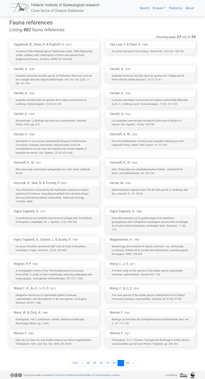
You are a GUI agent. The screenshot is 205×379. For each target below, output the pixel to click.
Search (144, 8)
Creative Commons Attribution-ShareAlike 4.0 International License (82, 375)
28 (88, 363)
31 (107, 363)
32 (114, 363)
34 (127, 363)
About (189, 8)
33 (121, 363)
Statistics (175, 8)
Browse (158, 8)
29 (94, 363)
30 (101, 363)
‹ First (74, 363)
